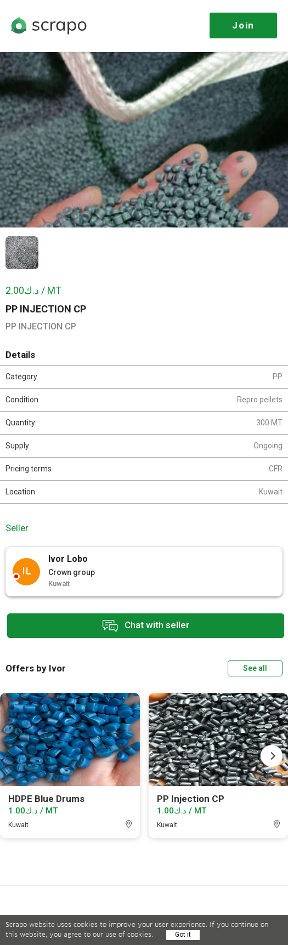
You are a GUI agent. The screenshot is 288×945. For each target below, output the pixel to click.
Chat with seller (146, 625)
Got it (183, 934)
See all (255, 668)
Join (243, 25)
